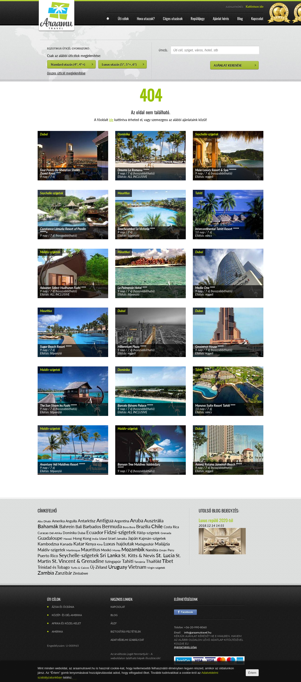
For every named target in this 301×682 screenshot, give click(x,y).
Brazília (143, 526)
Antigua (104, 520)
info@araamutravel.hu (197, 632)
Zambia (46, 572)
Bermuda (112, 526)
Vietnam (137, 567)
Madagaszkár (144, 544)
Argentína (121, 521)
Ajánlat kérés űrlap (185, 647)
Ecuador (94, 532)
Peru (171, 550)
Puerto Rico (48, 555)
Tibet (167, 561)
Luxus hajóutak (118, 543)
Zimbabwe (80, 573)
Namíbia (152, 550)
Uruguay (117, 567)
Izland (103, 538)
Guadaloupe (50, 538)
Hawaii (67, 538)
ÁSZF (114, 623)
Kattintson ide (254, 6)
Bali (78, 526)
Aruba (136, 520)
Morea (116, 550)
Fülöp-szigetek (148, 533)
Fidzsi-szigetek (120, 532)
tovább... (73, 150)
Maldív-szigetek (51, 549)
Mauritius (90, 549)
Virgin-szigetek (156, 567)
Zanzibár (63, 573)
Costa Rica (171, 527)
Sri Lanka (110, 555)
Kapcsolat (118, 606)
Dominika (70, 533)
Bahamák (48, 526)
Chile (157, 526)
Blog (114, 615)
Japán (133, 538)
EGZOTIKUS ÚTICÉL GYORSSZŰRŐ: (68, 48)
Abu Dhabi (44, 521)
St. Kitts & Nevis (138, 555)
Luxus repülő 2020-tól (216, 520)
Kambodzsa (48, 543)
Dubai (81, 533)
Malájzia (162, 543)
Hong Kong (82, 538)
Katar (78, 543)
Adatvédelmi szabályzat (127, 639)
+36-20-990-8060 (195, 627)
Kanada (66, 544)
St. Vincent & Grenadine (78, 561)
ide (111, 120)
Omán (163, 550)
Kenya (90, 543)
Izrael (111, 538)
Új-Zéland (98, 567)
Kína (100, 544)
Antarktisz (86, 520)
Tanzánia (139, 562)
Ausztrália (153, 520)
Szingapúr (113, 561)
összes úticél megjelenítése (66, 73)
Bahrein (67, 526)
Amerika (58, 521)
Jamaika (121, 538)
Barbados (92, 526)
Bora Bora (129, 527)
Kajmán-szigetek (152, 538)
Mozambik (133, 549)
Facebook (185, 612)
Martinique (73, 550)
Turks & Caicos (80, 567)
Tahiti (127, 561)
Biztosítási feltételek (126, 631)
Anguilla (71, 521)
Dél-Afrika (55, 533)
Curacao (43, 533)
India (95, 538)
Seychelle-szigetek (79, 555)
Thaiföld (153, 561)
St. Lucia (165, 555)
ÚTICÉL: (163, 50)
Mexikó (106, 550)
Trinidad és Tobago (54, 567)
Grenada (166, 533)
